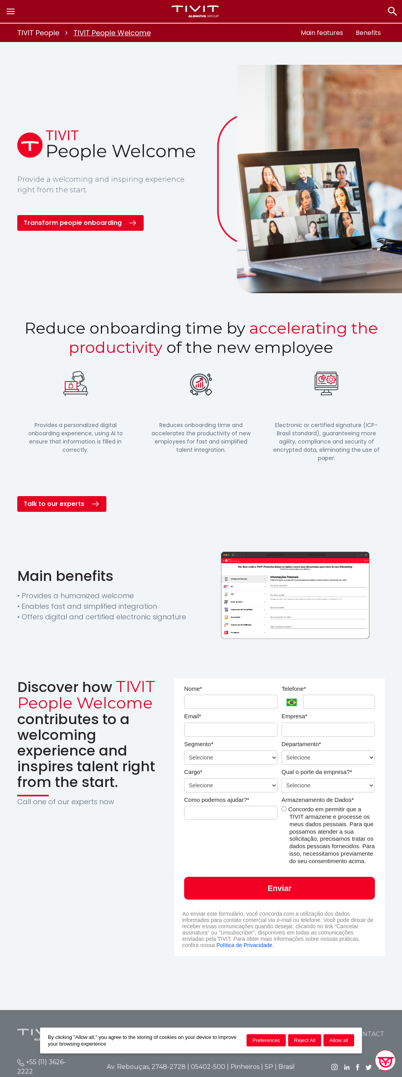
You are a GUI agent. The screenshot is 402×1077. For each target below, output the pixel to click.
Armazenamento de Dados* (317, 799)
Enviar (279, 888)
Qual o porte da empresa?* (316, 772)
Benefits (368, 32)
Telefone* (293, 688)
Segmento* (198, 744)
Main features (322, 32)
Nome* (193, 688)
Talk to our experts (54, 503)
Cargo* (193, 772)
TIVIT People (38, 33)
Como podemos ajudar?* (216, 799)
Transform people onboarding (73, 222)
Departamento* (301, 744)
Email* (192, 716)
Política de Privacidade (244, 945)
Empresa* (294, 716)
